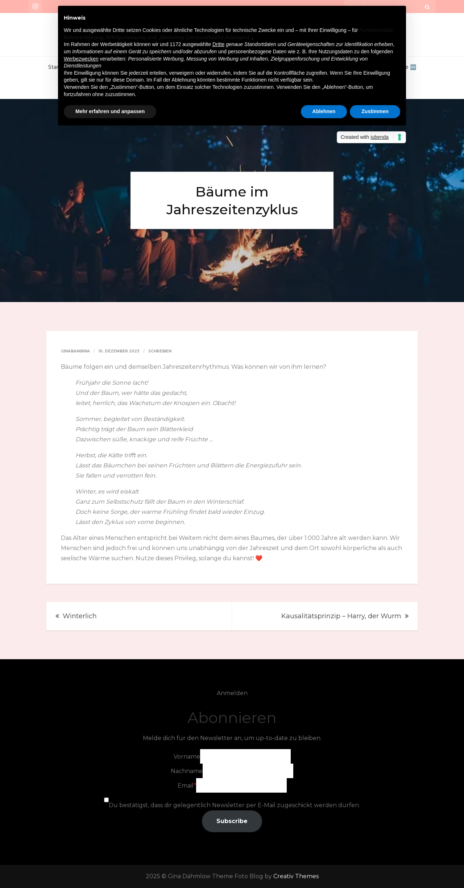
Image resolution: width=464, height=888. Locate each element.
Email (186, 785)
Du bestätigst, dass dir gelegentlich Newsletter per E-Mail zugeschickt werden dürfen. (234, 805)
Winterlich (80, 616)
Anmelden (232, 693)
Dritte (218, 44)
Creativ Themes (296, 876)
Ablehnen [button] (324, 111)
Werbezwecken (81, 59)
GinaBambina (75, 351)
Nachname (187, 771)
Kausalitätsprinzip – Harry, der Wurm (341, 616)
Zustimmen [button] (375, 111)
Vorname (187, 756)
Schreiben (159, 351)
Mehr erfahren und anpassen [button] (110, 111)
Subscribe (232, 821)
